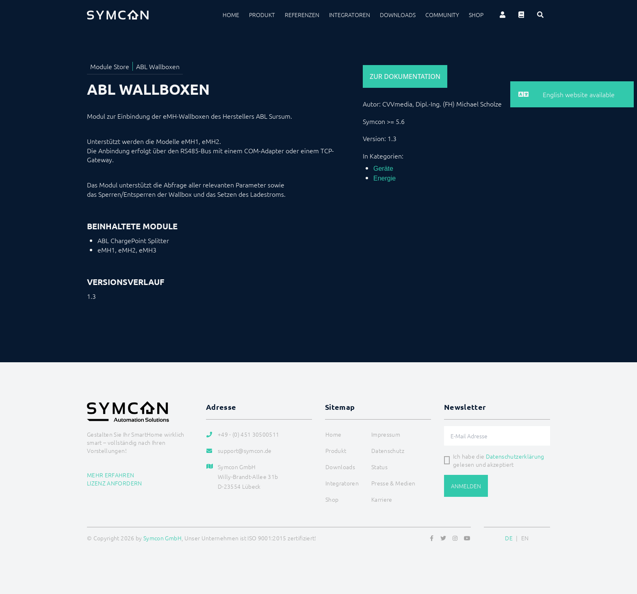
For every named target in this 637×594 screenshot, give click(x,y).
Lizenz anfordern (114, 483)
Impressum (385, 434)
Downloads (398, 15)
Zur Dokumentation (405, 76)
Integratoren (349, 15)
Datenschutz (387, 450)
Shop (476, 15)
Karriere (381, 499)
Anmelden (466, 486)
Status (379, 467)
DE (509, 538)
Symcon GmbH (162, 538)
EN (525, 538)
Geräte (383, 168)
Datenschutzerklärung (515, 456)
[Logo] (118, 15)
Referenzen (302, 15)
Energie (384, 178)
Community (442, 15)
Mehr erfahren (110, 475)
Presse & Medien (393, 483)
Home (231, 15)
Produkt (262, 15)
